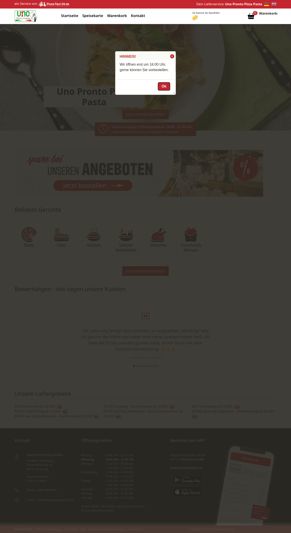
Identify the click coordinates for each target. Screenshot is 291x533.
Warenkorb (117, 15)
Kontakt (138, 15)
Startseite (69, 15)
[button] (172, 56)
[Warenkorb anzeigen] (251, 17)
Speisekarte (92, 15)
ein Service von (42, 3)
